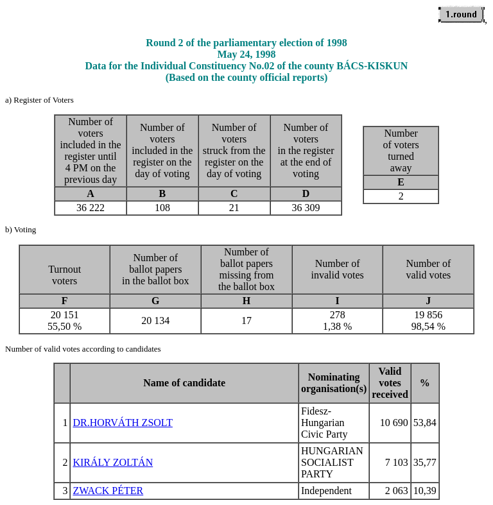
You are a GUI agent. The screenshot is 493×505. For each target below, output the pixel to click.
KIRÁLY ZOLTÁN (113, 462)
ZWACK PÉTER (108, 490)
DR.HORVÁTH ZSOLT (122, 422)
